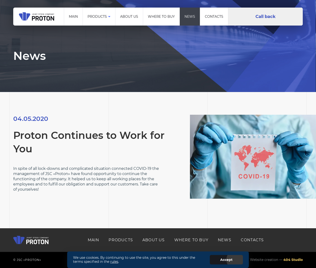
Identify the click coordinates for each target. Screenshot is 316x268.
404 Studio (293, 260)
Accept (226, 260)
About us (129, 16)
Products (97, 16)
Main (73, 16)
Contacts (214, 16)
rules (114, 261)
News (189, 16)
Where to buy (161, 16)
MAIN (93, 240)
